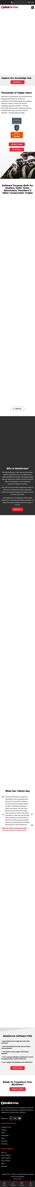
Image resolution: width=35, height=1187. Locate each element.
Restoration (5, 1135)
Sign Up (3, 1152)
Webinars (4, 1166)
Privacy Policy (17, 1179)
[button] (32, 7)
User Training (5, 1160)
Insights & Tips (6, 1127)
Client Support (6, 1158)
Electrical (4, 1141)
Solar (3, 1138)
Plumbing (4, 1144)
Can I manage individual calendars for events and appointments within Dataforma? (17, 1058)
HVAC (3, 1132)
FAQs (3, 1163)
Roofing (3, 1130)
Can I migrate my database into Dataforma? (17, 1062)
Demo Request (6, 1155)
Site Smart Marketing (18, 1176)
